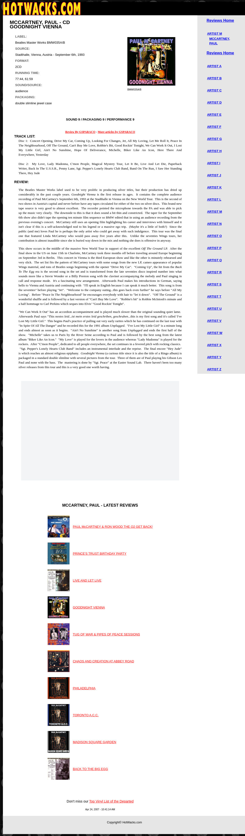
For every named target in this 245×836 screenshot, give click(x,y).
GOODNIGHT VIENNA (89, 607)
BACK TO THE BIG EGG (90, 769)
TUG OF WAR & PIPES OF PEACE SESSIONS (106, 634)
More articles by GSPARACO (116, 132)
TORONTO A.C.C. (86, 715)
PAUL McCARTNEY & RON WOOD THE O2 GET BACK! (113, 526)
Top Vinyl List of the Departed (111, 801)
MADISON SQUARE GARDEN (94, 742)
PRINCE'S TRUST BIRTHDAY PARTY (99, 553)
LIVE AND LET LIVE (87, 580)
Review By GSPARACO (80, 132)
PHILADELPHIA (84, 688)
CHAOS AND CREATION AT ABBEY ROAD (103, 661)
